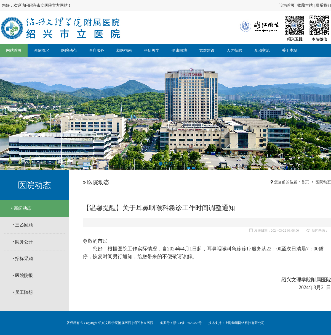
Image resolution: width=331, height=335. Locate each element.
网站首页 (14, 50)
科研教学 (151, 50)
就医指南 (124, 50)
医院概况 (41, 50)
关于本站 (289, 50)
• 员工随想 (22, 292)
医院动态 (69, 50)
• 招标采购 (22, 258)
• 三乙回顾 (22, 225)
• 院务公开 (22, 241)
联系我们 (323, 5)
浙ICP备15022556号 (187, 323)
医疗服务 (96, 50)
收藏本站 (305, 5)
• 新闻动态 (21, 208)
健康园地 (179, 50)
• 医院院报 (22, 275)
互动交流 (262, 50)
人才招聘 (234, 50)
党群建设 (207, 50)
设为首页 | (288, 5)
